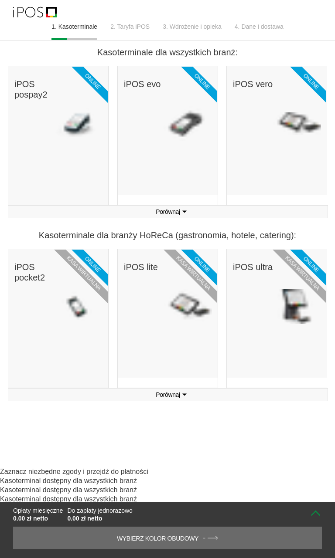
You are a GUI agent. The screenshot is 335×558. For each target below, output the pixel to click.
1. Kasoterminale (74, 26)
